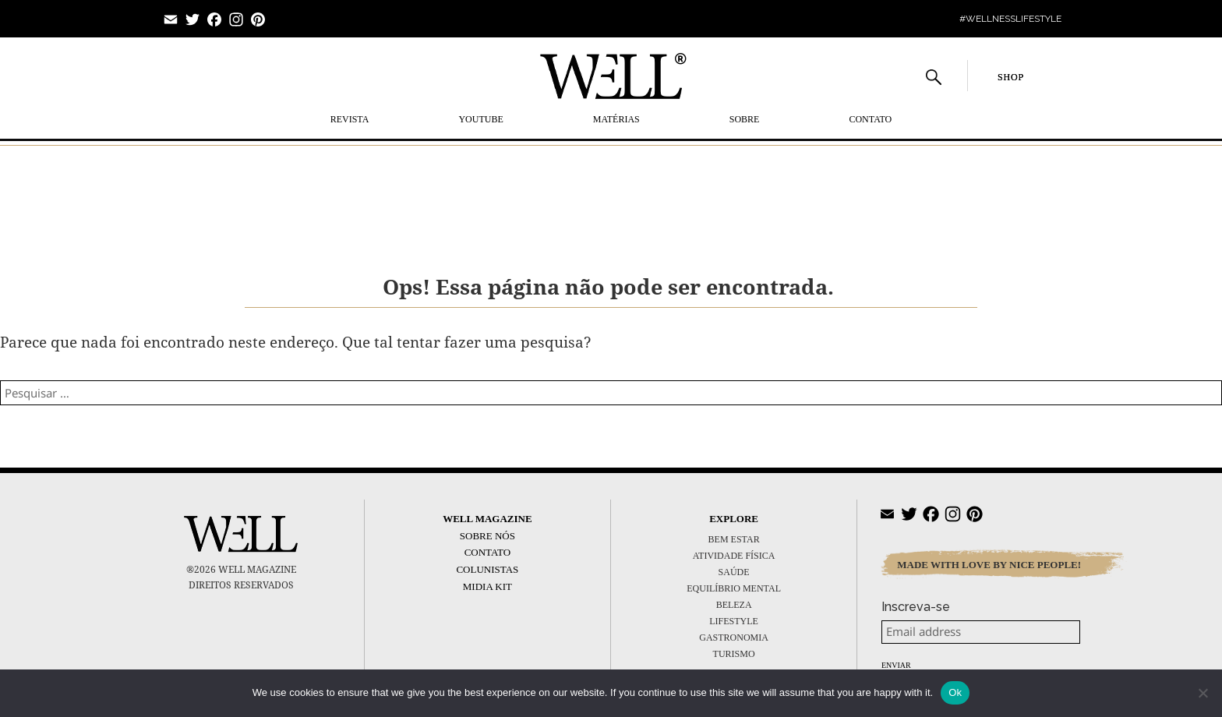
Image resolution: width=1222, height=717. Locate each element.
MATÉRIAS (616, 119)
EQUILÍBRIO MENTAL (734, 588)
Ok (955, 692)
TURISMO (734, 653)
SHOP (1011, 77)
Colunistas (487, 569)
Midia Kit (487, 586)
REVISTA (349, 119)
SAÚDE (734, 572)
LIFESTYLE (733, 621)
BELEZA (734, 604)
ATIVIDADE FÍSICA (734, 555)
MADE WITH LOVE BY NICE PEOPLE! (989, 564)
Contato (870, 119)
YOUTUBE (480, 119)
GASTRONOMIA (733, 637)
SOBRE (744, 119)
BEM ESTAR (734, 539)
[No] (1202, 693)
